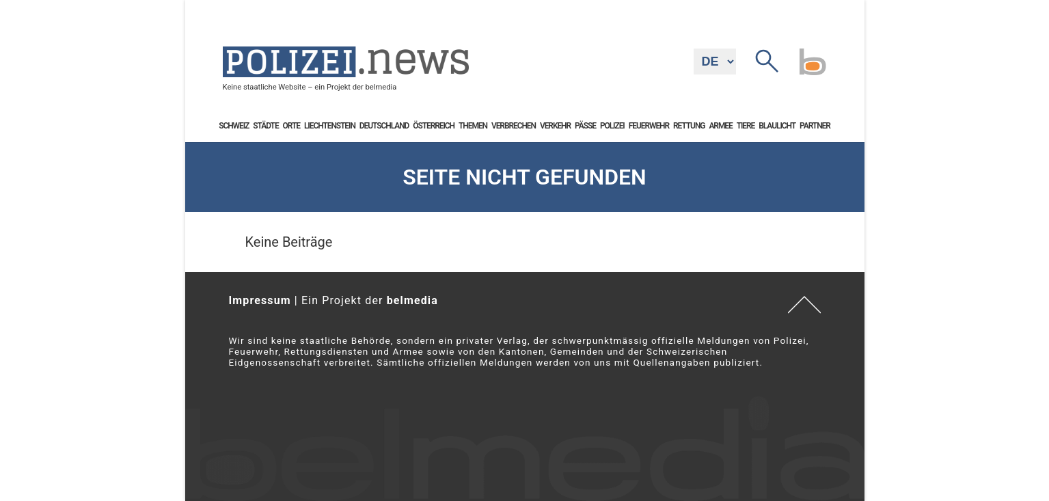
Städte (265, 126)
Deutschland (384, 126)
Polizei (612, 126)
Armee (720, 126)
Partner (815, 126)
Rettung (689, 126)
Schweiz (234, 126)
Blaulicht (777, 126)
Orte (291, 126)
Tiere (746, 126)
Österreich (433, 126)
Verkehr (555, 126)
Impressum (260, 300)
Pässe (585, 126)
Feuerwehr (649, 126)
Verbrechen (513, 126)
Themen (473, 126)
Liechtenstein (329, 126)
